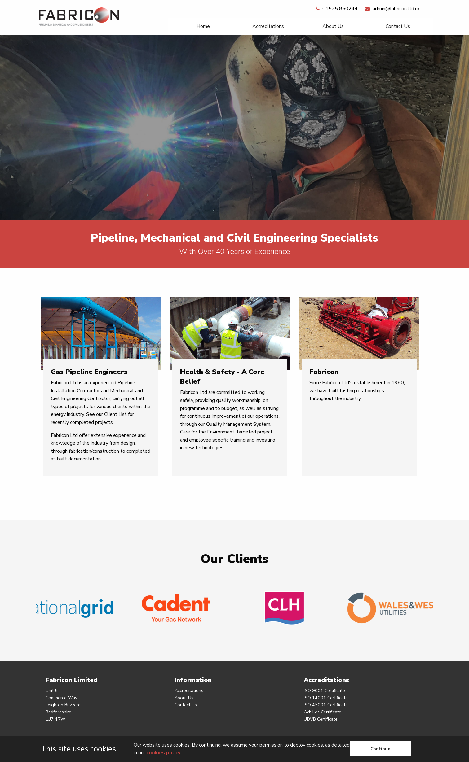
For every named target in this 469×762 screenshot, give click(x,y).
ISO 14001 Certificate (326, 698)
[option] (234, 127)
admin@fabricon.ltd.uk (392, 8)
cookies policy (163, 752)
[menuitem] (203, 26)
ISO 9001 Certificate (324, 690)
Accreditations (268, 26)
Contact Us (398, 26)
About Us (333, 26)
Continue (380, 749)
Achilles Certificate (322, 712)
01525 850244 (337, 8)
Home (203, 26)
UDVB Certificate (321, 719)
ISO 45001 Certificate (326, 705)
